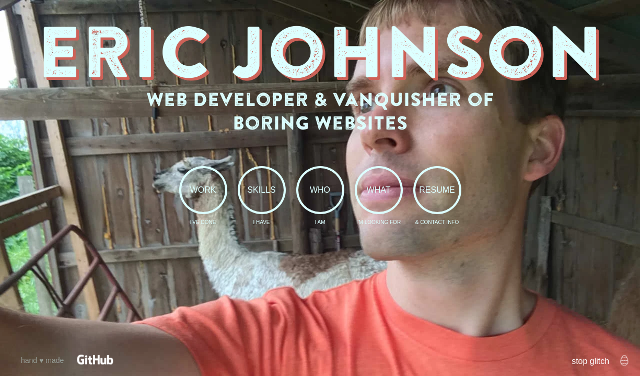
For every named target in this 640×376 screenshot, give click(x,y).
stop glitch (590, 361)
